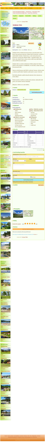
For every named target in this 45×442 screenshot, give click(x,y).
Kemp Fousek (3, 408)
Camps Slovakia (5, 17)
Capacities (15, 15)
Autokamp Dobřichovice (5, 88)
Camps (6, 435)
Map (7, 8)
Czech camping (10, 435)
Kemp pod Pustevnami (5, 383)
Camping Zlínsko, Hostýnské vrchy (6, 162)
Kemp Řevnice (3, 77)
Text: (14, 163)
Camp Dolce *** (4, 229)
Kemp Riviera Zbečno (5, 126)
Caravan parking (5, 11)
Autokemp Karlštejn (4, 51)
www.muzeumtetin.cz (34, 89)
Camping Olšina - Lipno (5, 249)
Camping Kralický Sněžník (5, 158)
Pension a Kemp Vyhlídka (5, 371)
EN (43, 8)
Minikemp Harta (4, 358)
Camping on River (5, 16)
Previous (13, 34)
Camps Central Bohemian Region (19, 11)
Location (39, 15)
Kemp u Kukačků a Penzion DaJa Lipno (4, 303)
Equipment (21, 15)
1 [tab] (27, 41)
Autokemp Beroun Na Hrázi (5, 38)
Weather (17, 8)
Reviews (11, 8)
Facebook (21, 435)
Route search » (31, 43)
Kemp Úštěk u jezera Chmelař (4, 317)
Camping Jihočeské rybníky (6, 166)
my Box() (30, 8)
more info (38, 1)
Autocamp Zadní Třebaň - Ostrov (5, 64)
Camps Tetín (25, 21)
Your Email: (15, 175)
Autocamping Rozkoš (4, 220)
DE (40, 8)
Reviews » (35, 234)
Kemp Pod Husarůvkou (5, 257)
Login (21, 8)
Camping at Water (5, 14)
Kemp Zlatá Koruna (4, 329)
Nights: (30, 159)
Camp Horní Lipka (4, 346)
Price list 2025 (28, 15)
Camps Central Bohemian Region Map (19, 13)
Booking (34, 15)
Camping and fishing (5, 13)
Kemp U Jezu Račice (4, 101)
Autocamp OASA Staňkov (5, 211)
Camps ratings (4, 29)
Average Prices (4, 31)
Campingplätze (16, 435)
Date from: (15, 159)
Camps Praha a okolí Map (32, 13)
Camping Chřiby (7, 156)
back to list (19, 21)
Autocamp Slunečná (4, 395)
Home (2, 8)
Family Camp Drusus (4, 113)
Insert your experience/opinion (28, 229)
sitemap (38, 435)
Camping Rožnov (4, 192)
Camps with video (5, 28)
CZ (37, 8)
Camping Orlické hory (6, 163)
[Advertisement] (5, 427)
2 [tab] (29, 41)
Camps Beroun (28, 11)
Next (43, 34)
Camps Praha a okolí (35, 11)
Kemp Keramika (3, 172)
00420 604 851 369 (21, 89)
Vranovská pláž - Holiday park (5, 278)
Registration (34, 435)
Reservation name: (16, 171)
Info (25, 8)
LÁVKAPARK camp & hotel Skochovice (5, 139)
